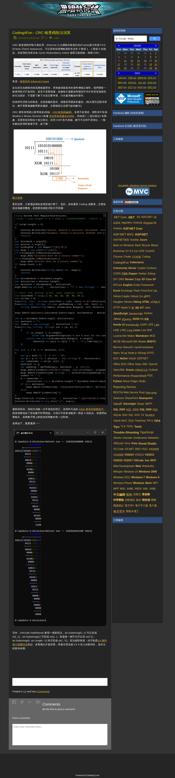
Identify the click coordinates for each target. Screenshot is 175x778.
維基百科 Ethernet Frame (34, 81)
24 (119, 68)
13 (138, 60)
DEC (152, 87)
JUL (142, 82)
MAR (142, 78)
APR (152, 78)
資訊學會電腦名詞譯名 (62, 116)
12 (132, 60)
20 (138, 64)
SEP (122, 87)
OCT (132, 87)
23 (156, 64)
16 (156, 60)
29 (150, 68)
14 (145, 60)
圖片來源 (17, 197)
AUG (152, 82)
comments (43, 691)
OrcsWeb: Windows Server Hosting (137, 185)
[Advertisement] (50, 659)
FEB (132, 78)
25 (125, 68)
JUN (132, 82)
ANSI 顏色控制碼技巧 (91, 409)
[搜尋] (130, 38)
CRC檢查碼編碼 (62, 112)
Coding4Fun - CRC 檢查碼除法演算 (41, 33)
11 (125, 60)
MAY (122, 82)
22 (150, 64)
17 (119, 64)
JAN (122, 78)
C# (24, 691)
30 (156, 68)
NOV (142, 87)
